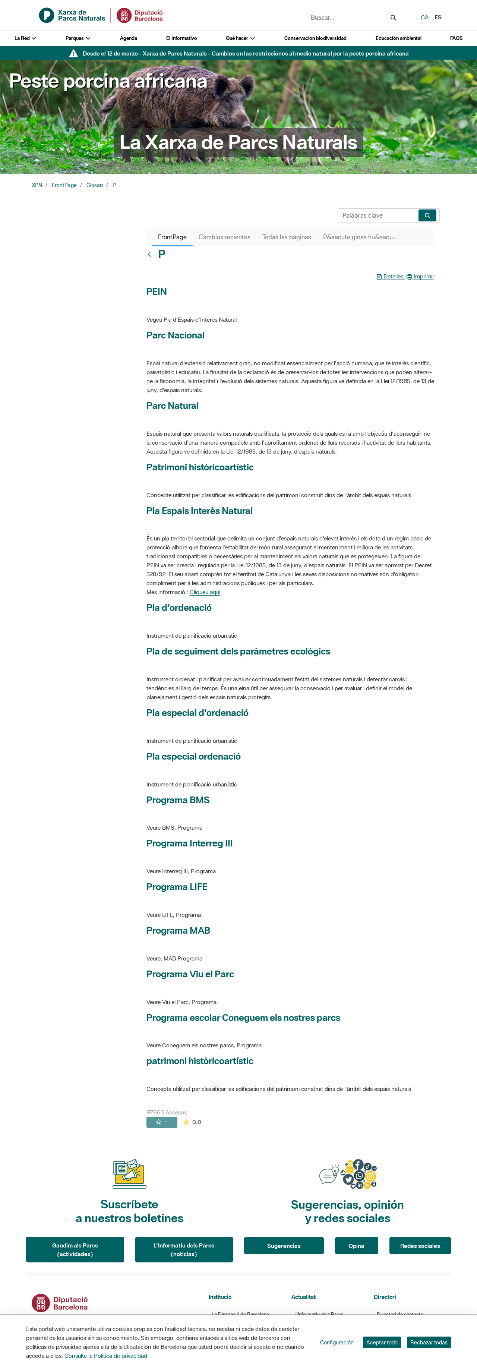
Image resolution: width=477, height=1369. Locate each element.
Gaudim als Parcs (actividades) (75, 1250)
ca (425, 17)
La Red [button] (26, 38)
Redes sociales (420, 1245)
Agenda (128, 38)
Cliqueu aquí (205, 592)
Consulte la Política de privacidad (105, 1355)
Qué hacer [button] (240, 38)
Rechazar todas (429, 1342)
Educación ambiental (398, 38)
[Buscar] (377, 215)
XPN (37, 185)
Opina (356, 1245)
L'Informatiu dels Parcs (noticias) (184, 1250)
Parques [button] (78, 38)
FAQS (456, 38)
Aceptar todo (382, 1342)
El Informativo (181, 38)
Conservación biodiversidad (315, 38)
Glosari (94, 185)
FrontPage (64, 185)
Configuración (337, 1342)
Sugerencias (284, 1245)
